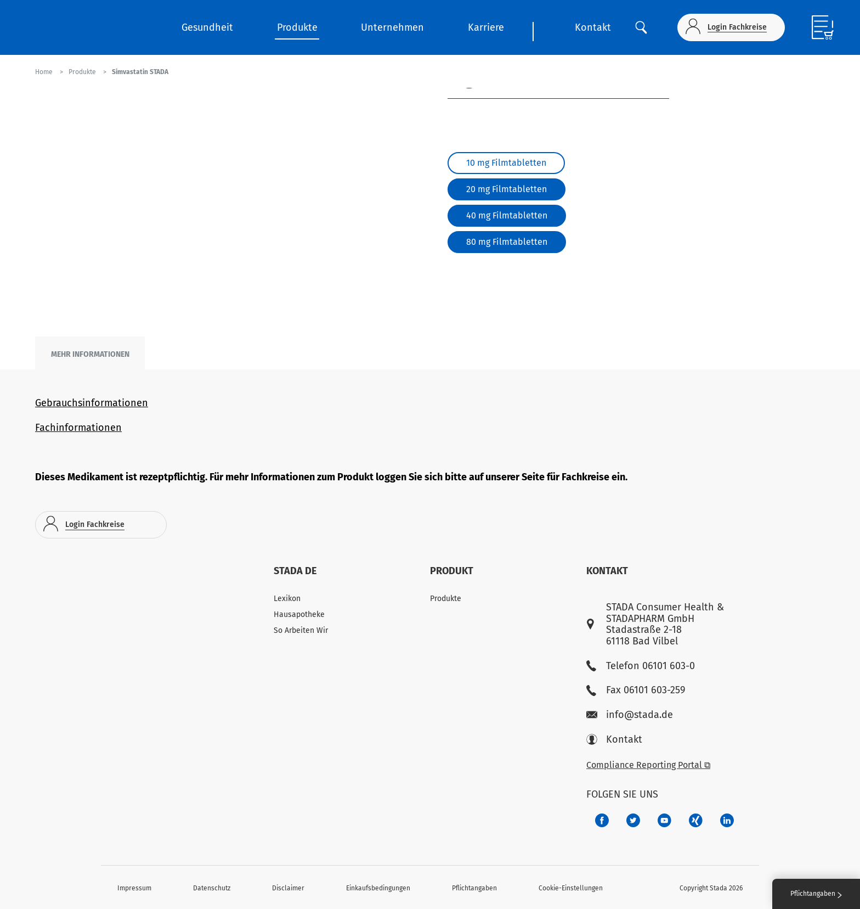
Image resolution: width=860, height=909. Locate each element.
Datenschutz (211, 888)
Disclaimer (288, 888)
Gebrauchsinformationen (91, 403)
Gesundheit (207, 27)
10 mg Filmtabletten (506, 163)
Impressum (134, 888)
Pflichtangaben (474, 888)
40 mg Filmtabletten (506, 215)
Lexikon (287, 598)
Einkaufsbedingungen (378, 888)
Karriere (486, 27)
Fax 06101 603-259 (635, 690)
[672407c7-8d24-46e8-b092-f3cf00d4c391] (602, 820)
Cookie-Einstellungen (571, 888)
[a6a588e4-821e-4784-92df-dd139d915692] (633, 820)
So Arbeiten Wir (301, 630)
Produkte (297, 27)
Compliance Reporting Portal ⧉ (648, 765)
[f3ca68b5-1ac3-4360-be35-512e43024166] (664, 820)
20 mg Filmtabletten (506, 189)
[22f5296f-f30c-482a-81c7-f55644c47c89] (696, 820)
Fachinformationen (78, 428)
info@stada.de (629, 715)
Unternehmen (392, 27)
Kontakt (593, 27)
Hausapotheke (299, 614)
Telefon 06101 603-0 (640, 666)
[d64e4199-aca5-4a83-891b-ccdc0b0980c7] (727, 820)
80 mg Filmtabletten (506, 242)
